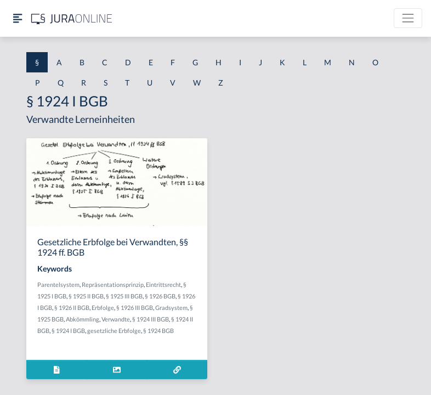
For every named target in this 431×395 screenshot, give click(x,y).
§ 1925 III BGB (124, 296)
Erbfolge (103, 307)
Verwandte (115, 319)
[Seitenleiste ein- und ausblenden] (17, 18)
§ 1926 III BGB (134, 307)
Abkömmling (82, 319)
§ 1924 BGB (158, 330)
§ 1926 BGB (160, 296)
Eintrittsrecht (163, 284)
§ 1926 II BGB (71, 307)
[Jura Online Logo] (72, 18)
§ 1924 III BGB (150, 319)
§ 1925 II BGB (86, 296)
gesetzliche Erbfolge (114, 330)
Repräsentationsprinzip (113, 284)
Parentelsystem (58, 284)
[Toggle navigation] (408, 18)
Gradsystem (171, 307)
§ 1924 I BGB (68, 330)
